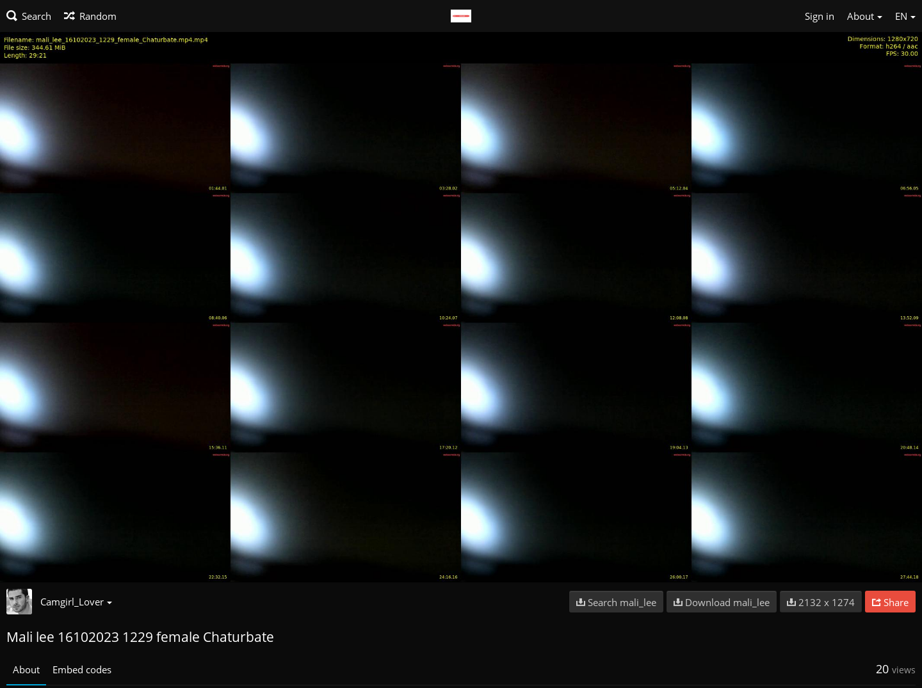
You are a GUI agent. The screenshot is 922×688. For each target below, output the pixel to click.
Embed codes (82, 669)
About (26, 669)
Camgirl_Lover (76, 601)
